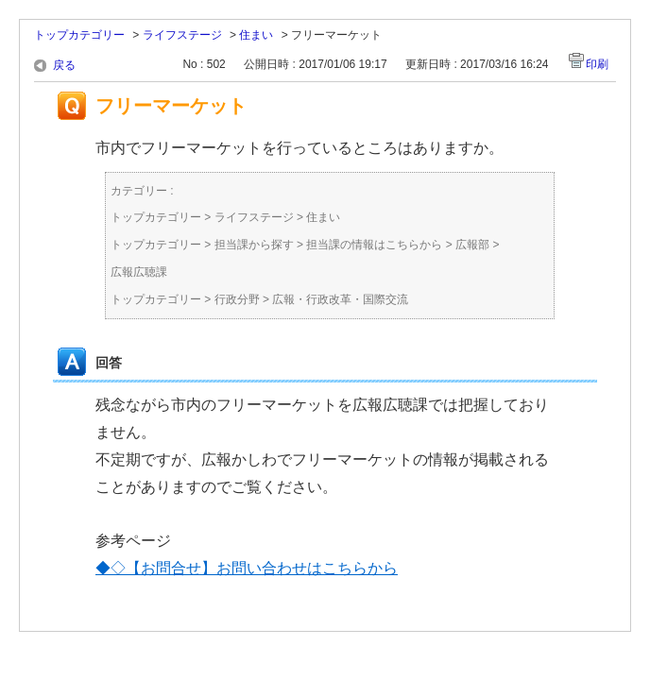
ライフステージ (182, 35)
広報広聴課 (139, 272)
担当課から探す (254, 244)
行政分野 (237, 299)
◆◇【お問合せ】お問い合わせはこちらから (246, 568)
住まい (256, 35)
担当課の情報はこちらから (374, 244)
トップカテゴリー (79, 35)
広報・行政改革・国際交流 (340, 299)
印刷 (597, 64)
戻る (64, 65)
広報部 (472, 244)
